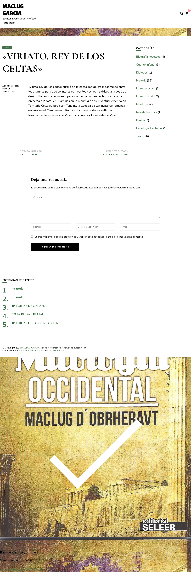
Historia (141, 80)
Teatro (7, 48)
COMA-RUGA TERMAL (27, 314)
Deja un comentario (12, 90)
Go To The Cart (36, 570)
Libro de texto (145, 96)
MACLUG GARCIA (30, 347)
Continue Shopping (12, 570)
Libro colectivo (145, 88)
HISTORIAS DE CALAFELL (29, 306)
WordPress (58, 350)
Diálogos (142, 73)
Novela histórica (146, 112)
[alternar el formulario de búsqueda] (181, 13)
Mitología (142, 104)
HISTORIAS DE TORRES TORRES (45, 323)
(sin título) (17, 289)
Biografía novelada (148, 57)
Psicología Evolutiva (149, 128)
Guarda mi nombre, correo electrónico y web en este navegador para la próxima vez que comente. (88, 237)
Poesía (140, 120)
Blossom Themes (29, 350)
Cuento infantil (145, 65)
